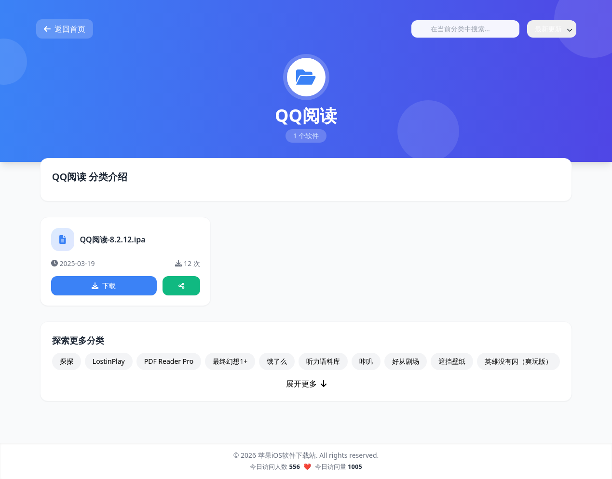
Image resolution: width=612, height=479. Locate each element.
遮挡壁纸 (451, 363)
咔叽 (366, 363)
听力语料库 (323, 363)
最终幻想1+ (230, 363)
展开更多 (306, 386)
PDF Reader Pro (168, 363)
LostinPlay (109, 363)
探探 (66, 363)
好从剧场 (405, 363)
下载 (104, 286)
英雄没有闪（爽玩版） (518, 363)
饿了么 (277, 363)
